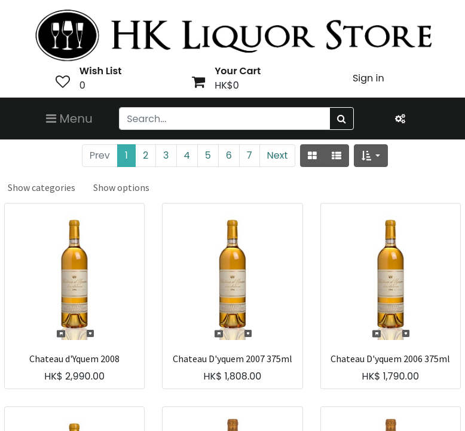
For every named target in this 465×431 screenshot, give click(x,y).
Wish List (100, 71)
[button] (371, 155)
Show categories (41, 187)
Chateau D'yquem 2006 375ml (390, 359)
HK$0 (227, 85)
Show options (121, 187)
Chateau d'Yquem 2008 (74, 359)
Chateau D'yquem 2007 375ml (232, 359)
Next (277, 155)
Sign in (368, 78)
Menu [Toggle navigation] (69, 118)
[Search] (341, 118)
